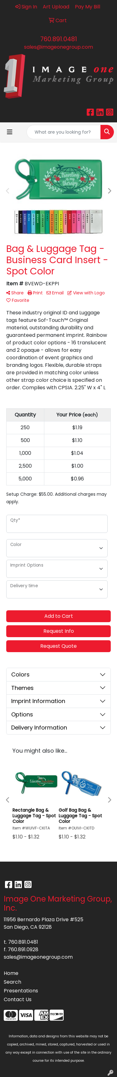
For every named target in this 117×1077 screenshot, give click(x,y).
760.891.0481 (58, 39)
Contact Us (18, 999)
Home (11, 973)
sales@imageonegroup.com (58, 47)
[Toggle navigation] (9, 132)
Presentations (21, 990)
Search (12, 982)
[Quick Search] (64, 132)
